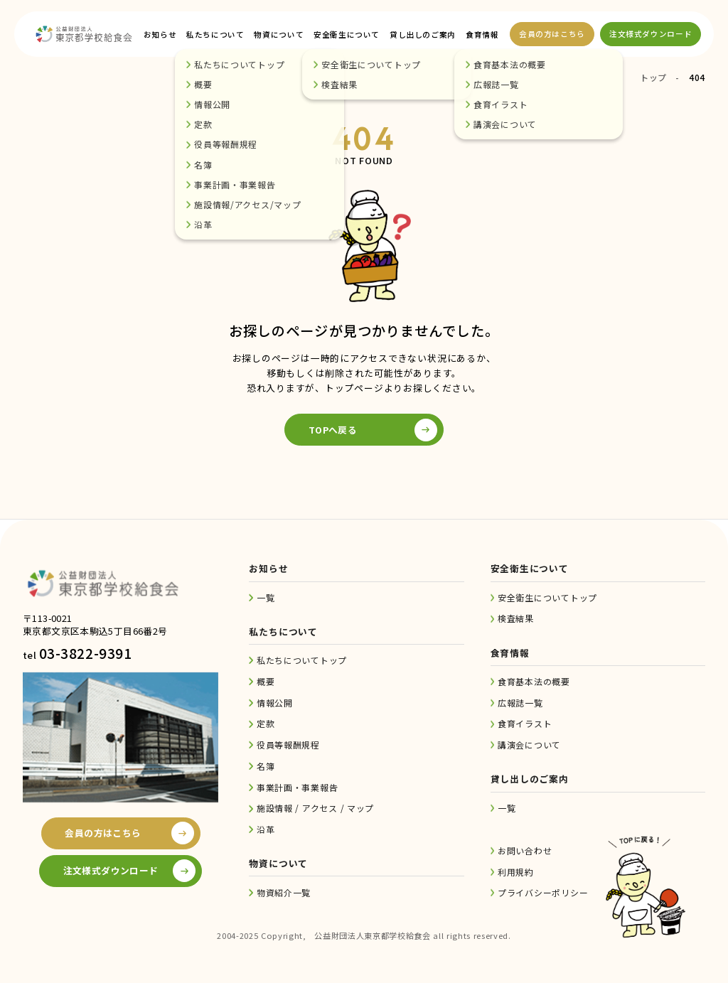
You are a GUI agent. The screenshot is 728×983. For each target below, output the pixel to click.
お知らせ (160, 34)
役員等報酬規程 (288, 744)
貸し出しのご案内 (423, 34)
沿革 (265, 829)
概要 (265, 681)
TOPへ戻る (333, 429)
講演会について (529, 744)
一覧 (265, 597)
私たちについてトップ (302, 660)
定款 (265, 723)
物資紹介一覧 (284, 892)
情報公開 (275, 703)
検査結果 (516, 618)
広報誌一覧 (520, 703)
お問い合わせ (525, 850)
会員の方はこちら (552, 33)
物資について (279, 34)
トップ (653, 77)
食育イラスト (525, 723)
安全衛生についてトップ (547, 597)
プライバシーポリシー (543, 892)
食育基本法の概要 (534, 681)
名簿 (265, 766)
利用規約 (516, 872)
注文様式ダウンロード (650, 33)
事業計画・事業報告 (297, 787)
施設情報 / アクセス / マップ (315, 808)
